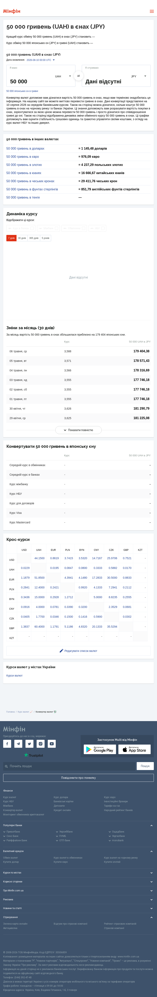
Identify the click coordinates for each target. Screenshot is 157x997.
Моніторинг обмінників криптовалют (23, 814)
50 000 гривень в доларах (25, 148)
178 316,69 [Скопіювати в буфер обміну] (141, 370)
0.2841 (25, 587)
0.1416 (83, 616)
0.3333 (98, 568)
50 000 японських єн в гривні (22, 91)
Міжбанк (8, 805)
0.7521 (127, 558)
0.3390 (68, 607)
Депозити (59, 805)
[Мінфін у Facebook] (7, 744)
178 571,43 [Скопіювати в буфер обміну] (141, 360)
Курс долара (61, 797)
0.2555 (127, 597)
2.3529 (113, 607)
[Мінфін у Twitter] (29, 744)
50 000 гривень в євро (22, 156)
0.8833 (127, 577)
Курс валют (9, 797)
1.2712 (68, 597)
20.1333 (97, 626)
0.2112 (127, 587)
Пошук (145, 766)
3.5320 (83, 558)
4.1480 (83, 577)
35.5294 (112, 626)
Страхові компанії (114, 928)
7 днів (11, 238)
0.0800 (83, 568)
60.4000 (39, 626)
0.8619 (54, 558)
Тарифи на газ (112, 805)
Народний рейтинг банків (118, 810)
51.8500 (39, 577)
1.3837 (25, 626)
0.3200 (83, 607)
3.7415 (68, 558)
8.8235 (113, 597)
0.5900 (98, 616)
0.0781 (54, 607)
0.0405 (25, 616)
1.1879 (25, 577)
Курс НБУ (8, 801)
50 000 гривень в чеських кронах (30, 181)
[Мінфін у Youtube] (52, 744)
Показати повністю (78, 430)
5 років (45, 238)
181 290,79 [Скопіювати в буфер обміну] (141, 408)
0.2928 (54, 597)
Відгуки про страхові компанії (70, 923)
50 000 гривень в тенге (23, 197)
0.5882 (113, 568)
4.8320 (83, 626)
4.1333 (98, 587)
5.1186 (68, 626)
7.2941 (113, 587)
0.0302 (127, 616)
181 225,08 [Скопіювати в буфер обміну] (141, 418)
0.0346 (54, 616)
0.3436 (25, 597)
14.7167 (97, 558)
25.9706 (112, 558)
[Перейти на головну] (11, 11)
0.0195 (54, 568)
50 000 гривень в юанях (23, 173)
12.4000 (39, 587)
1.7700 (40, 616)
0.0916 (25, 607)
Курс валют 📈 (25, 712)
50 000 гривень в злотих (24, 164)
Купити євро (61, 862)
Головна (10, 712)
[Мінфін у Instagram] (41, 744)
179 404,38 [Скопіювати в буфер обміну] (141, 351)
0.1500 (68, 616)
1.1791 (54, 626)
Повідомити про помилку (78, 777)
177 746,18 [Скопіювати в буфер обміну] (141, 380)
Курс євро (109, 797)
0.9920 (83, 587)
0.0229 (25, 568)
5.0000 (98, 597)
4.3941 (68, 577)
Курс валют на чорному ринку (121, 857)
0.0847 (68, 568)
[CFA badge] (12, 943)
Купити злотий (112, 862)
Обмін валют (10, 857)
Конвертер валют (13, 810)
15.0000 (39, 597)
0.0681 (127, 607)
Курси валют (14, 675)
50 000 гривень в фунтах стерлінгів (32, 189)
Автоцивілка (10, 928)
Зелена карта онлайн (15, 923)
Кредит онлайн (62, 810)
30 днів (22, 238)
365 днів (33, 238)
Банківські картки (63, 801)
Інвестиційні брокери (116, 801)
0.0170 (127, 568)
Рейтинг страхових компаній (120, 923)
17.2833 (97, 577)
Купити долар (11, 862)
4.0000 (40, 607)
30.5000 (112, 577)
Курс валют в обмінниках (68, 857)
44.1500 (39, 558)
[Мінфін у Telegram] (18, 744)
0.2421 (54, 587)
